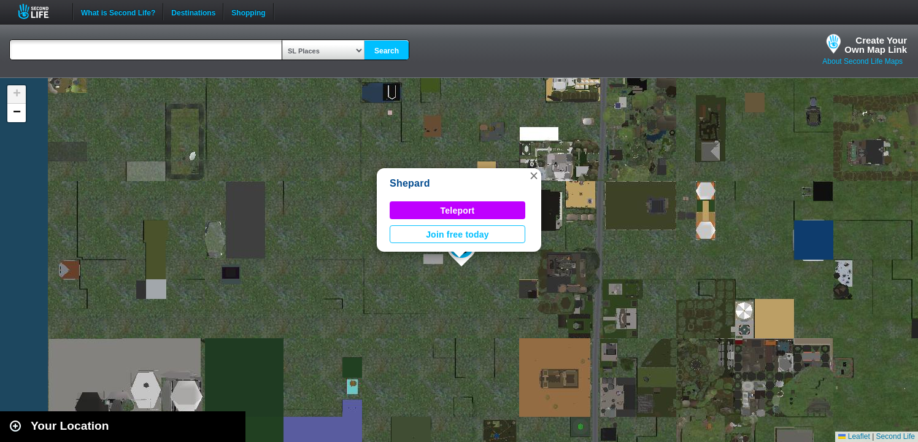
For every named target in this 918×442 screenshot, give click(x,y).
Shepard (410, 183)
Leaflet (854, 436)
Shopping (248, 12)
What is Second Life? (118, 12)
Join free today (457, 234)
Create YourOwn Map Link (875, 45)
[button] (533, 175)
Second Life (40, 11)
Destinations (193, 12)
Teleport (458, 210)
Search (386, 51)
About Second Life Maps (862, 61)
